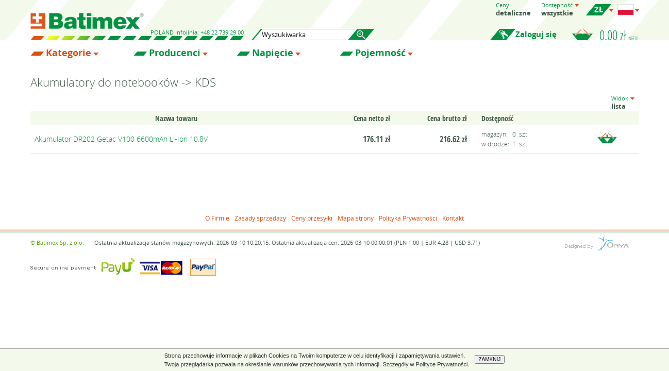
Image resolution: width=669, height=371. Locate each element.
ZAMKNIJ (490, 359)
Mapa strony (356, 218)
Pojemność (380, 53)
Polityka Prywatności (408, 218)
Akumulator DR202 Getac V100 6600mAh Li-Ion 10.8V (121, 139)
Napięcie (272, 53)
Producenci (174, 53)
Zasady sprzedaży (260, 218)
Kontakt (453, 218)
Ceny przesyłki (311, 218)
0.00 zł (619, 35)
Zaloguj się (536, 34)
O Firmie (217, 218)
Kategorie (68, 53)
